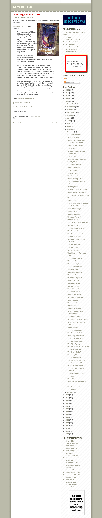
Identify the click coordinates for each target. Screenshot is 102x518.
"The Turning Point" (74, 231)
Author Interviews (72, 49)
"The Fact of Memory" (75, 258)
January (70, 392)
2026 (67, 90)
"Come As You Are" (74, 217)
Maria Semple (70, 451)
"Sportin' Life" (72, 303)
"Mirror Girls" (72, 306)
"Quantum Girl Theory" (75, 145)
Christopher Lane (72, 463)
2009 (67, 428)
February (70, 132)
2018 (67, 403)
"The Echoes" (72, 156)
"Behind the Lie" (73, 289)
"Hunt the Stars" (73, 300)
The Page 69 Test (72, 47)
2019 (67, 400)
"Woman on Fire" (73, 220)
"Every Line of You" (74, 237)
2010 (67, 425)
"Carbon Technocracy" (75, 338)
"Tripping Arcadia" (73, 316)
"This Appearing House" (23, 17)
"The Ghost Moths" (74, 352)
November (71, 107)
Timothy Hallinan (72, 443)
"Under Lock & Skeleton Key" (77, 192)
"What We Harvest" (74, 137)
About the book (18, 26)
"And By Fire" (72, 162)
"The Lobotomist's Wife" (76, 228)
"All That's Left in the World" (77, 189)
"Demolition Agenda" (74, 278)
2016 (67, 409)
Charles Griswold (72, 470)
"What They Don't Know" (76, 336)
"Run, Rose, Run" (73, 211)
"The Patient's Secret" (75, 244)
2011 (67, 423)
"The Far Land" (72, 176)
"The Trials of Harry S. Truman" (78, 195)
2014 (67, 414)
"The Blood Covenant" (75, 234)
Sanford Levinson (72, 477)
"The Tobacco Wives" (74, 266)
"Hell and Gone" (73, 225)
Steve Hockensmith (73, 458)
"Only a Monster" (73, 327)
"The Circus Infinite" (74, 165)
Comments (69, 82)
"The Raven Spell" (73, 292)
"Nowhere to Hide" (73, 283)
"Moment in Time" (73, 280)
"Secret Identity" (73, 264)
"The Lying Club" (73, 355)
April (69, 126)
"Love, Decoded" (73, 170)
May (69, 123)
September (71, 112)
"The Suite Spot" (73, 247)
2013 (67, 417)
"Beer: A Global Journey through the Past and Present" (75, 368)
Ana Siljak (69, 453)
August (70, 115)
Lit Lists (68, 37)
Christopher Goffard (73, 465)
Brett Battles (70, 446)
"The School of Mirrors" (75, 341)
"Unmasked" (71, 261)
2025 (67, 93)
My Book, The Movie (73, 39)
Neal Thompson (71, 482)
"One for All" (71, 200)
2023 (67, 98)
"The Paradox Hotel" (74, 333)
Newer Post (17, 123)
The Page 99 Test (72, 42)
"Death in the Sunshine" (75, 297)
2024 (67, 95)
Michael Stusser (71, 467)
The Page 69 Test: (23, 107)
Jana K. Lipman (71, 448)
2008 (67, 431)
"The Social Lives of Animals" (77, 222)
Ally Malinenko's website (25, 98)
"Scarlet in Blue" (73, 173)
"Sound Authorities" (74, 357)
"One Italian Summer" (75, 272)
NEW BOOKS (22, 7)
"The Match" (71, 148)
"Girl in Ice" (71, 198)
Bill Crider (69, 460)
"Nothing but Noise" (74, 294)
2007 (67, 434)
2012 (67, 420)
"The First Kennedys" (74, 330)
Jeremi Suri (70, 487)
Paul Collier (70, 479)
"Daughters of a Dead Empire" (78, 319)
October (70, 109)
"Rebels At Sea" (72, 269)
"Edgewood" (71, 275)
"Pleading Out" (72, 187)
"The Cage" (71, 376)
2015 (67, 411)
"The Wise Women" (74, 344)
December (71, 104)
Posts (67, 79)
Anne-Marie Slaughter (73, 475)
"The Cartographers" (74, 135)
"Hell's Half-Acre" (73, 250)
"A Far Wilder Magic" (74, 209)
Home (36, 123)
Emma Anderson (72, 455)
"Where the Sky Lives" (75, 179)
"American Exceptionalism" (77, 159)
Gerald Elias (70, 441)
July (69, 118)
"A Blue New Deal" (73, 167)
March (69, 129)
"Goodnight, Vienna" (74, 308)
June (69, 121)
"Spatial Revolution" (74, 379)
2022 (67, 101)
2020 (67, 398)
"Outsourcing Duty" (74, 214)
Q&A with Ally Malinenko (21, 103)
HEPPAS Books (71, 51)
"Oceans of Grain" (73, 286)
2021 (67, 395)
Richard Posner (71, 484)
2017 (67, 406)
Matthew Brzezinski (73, 472)
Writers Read (70, 44)
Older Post (55, 123)
